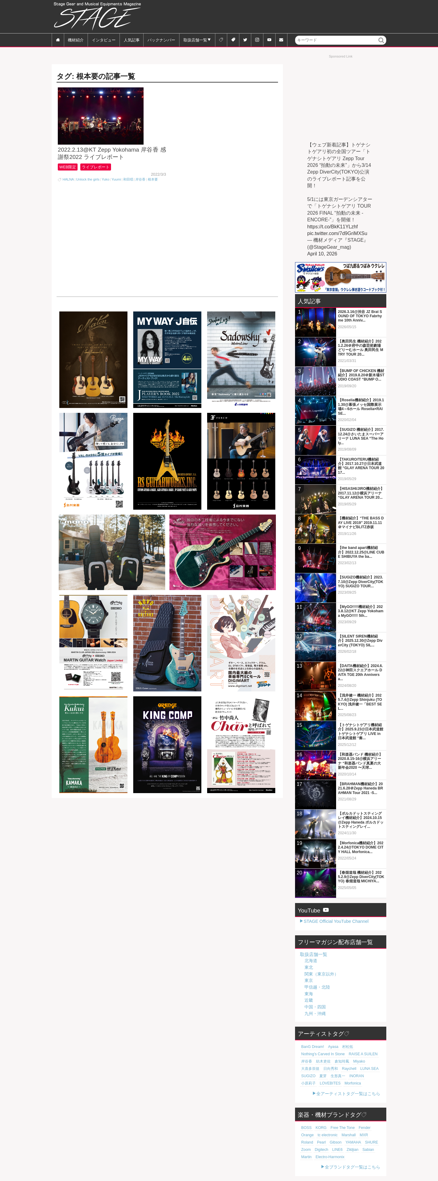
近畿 (308, 1000)
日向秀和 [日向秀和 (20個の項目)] (328, 1068)
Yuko (105, 194)
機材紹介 (76, 40)
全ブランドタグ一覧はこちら (352, 1167)
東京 (308, 980)
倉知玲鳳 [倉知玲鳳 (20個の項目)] (338, 1061)
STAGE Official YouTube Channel (336, 921)
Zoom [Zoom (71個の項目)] (353, 1142)
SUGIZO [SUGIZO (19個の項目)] (307, 1076)
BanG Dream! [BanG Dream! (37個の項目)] (311, 1047)
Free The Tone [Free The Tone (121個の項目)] (339, 1128)
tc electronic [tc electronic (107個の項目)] (310, 1135)
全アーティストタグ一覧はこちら (348, 1093)
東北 (308, 967)
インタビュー (104, 40)
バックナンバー (161, 40)
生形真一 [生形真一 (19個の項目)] (335, 1076)
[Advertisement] (275, 16)
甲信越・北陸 (317, 987)
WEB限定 (68, 182)
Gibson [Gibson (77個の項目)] (306, 1142)
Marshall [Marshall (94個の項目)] (329, 1135)
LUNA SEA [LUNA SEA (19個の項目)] (364, 1068)
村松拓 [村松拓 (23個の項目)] (344, 1047)
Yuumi (116, 194)
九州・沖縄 (315, 1013)
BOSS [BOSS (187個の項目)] (306, 1128)
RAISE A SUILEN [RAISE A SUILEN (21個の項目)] (357, 1054)
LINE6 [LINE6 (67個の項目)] (306, 1149)
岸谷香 (140, 194)
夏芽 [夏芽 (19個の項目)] (321, 1076)
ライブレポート (98, 182)
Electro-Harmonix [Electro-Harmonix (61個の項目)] (314, 1157)
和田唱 (128, 194)
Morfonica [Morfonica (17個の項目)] (331, 1083)
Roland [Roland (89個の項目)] (356, 1135)
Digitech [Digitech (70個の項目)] (368, 1142)
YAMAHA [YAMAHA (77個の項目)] (323, 1142)
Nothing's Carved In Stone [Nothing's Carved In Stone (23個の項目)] (321, 1054)
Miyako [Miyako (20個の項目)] (354, 1061)
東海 (308, 993)
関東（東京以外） (321, 974)
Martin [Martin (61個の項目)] (348, 1149)
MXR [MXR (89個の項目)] (343, 1135)
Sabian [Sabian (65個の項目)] (334, 1149)
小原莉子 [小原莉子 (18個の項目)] (369, 1076)
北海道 (310, 960)
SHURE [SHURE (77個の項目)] (339, 1142)
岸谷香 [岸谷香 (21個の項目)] (306, 1061)
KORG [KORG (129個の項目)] (319, 1128)
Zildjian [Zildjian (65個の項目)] (319, 1149)
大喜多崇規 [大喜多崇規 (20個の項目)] (309, 1068)
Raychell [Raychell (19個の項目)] (345, 1068)
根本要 (153, 194)
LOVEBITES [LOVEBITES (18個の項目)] (310, 1083)
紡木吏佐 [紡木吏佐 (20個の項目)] (321, 1061)
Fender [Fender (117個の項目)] (359, 1128)
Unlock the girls (87, 194)
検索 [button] (382, 44)
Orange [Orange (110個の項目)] (374, 1128)
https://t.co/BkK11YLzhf (332, 226)
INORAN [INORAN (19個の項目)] (352, 1076)
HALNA (68, 194)
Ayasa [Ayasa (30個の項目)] (330, 1047)
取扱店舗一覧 (195, 40)
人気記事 (132, 40)
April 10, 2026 (322, 253)
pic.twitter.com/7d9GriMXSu (337, 233)
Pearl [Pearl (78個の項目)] (369, 1135)
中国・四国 (315, 1006)
